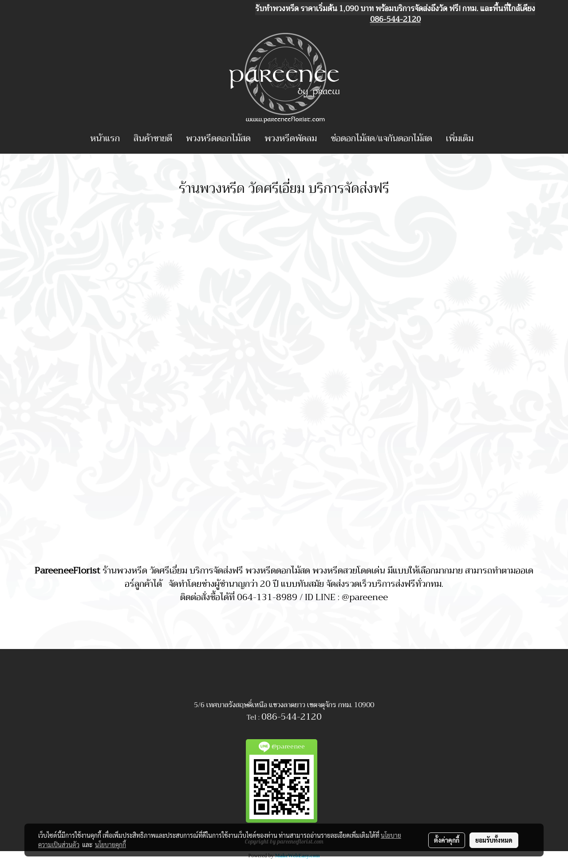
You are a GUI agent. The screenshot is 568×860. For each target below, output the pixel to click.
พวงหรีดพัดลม (290, 138)
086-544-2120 (291, 717)
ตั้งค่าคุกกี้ (446, 840)
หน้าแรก (105, 138)
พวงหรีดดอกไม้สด (218, 138)
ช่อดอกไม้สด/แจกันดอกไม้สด (381, 138)
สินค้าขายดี (153, 138)
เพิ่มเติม (459, 138)
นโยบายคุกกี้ (110, 844)
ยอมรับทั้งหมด (494, 840)
